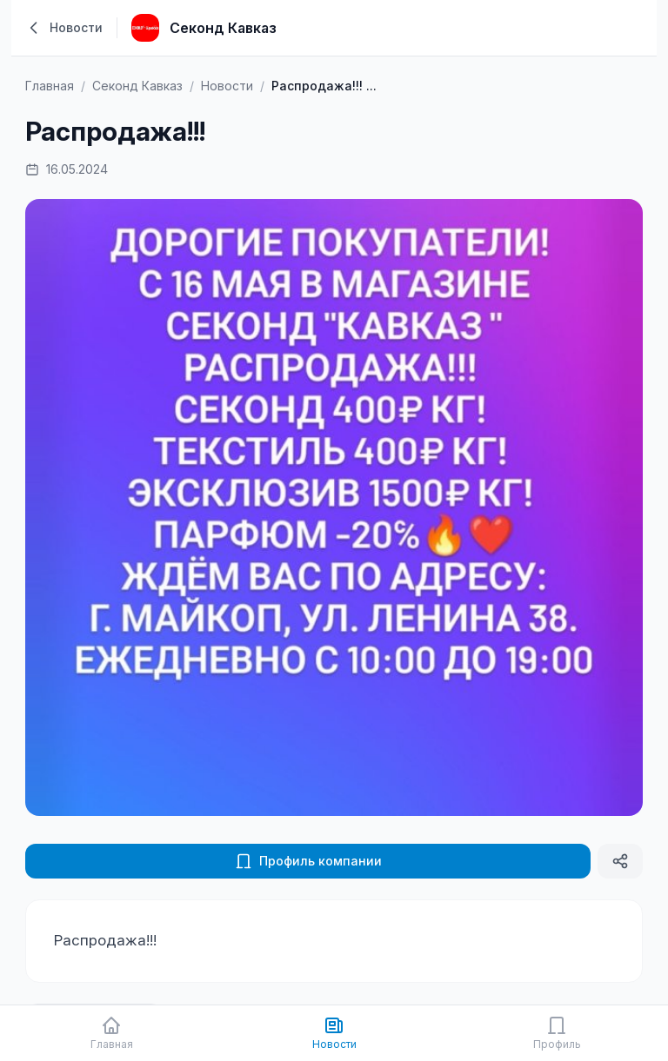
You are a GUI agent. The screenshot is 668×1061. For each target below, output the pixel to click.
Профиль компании (308, 861)
